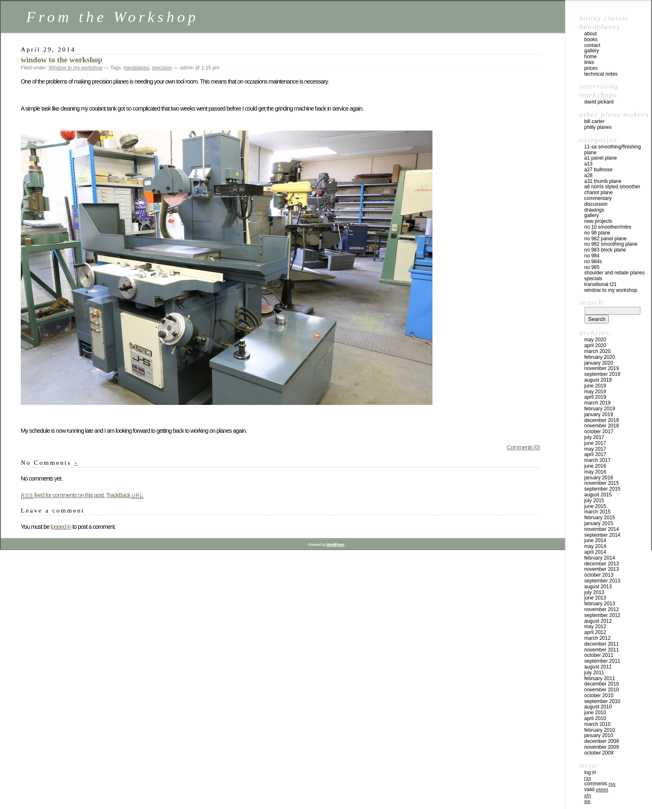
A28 (588, 175)
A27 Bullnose (598, 170)
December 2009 (601, 741)
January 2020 (598, 363)
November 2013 (601, 569)
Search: (592, 302)
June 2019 (595, 386)
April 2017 (595, 454)
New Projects (598, 221)
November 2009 (601, 747)
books (591, 39)
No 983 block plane (605, 250)
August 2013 (598, 586)
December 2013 (601, 564)
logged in (60, 526)
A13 (588, 164)
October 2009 (598, 753)
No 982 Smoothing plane (610, 244)
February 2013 (599, 604)
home (590, 56)
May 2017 (595, 449)
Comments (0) (523, 447)
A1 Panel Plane (600, 158)
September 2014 (602, 535)
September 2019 (602, 374)
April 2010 (595, 718)
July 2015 (594, 500)
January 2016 (598, 478)
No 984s (593, 261)
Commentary (598, 198)
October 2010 (598, 695)
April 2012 (595, 632)
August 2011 (598, 667)
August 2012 (598, 621)
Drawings (594, 210)
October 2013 (598, 575)
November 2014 (601, 529)
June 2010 (595, 712)
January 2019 (598, 414)
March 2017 (597, 460)
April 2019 (595, 397)
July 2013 (594, 592)
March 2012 (597, 638)
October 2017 (598, 431)
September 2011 (602, 661)
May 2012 (595, 626)
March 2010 (597, 724)
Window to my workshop (76, 68)
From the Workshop (112, 16)
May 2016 (595, 472)
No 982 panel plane (605, 239)
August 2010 (598, 707)
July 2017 (594, 437)
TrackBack (124, 495)
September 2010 (602, 701)
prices (591, 68)
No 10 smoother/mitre (607, 227)
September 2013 (602, 581)
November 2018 (601, 426)
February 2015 (599, 517)
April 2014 (595, 552)
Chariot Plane (598, 192)
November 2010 (601, 690)
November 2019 (601, 368)
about (590, 34)
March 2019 (597, 403)
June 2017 (595, 443)
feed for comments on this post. (63, 495)
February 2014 (599, 558)
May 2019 (595, 392)
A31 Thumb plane (602, 181)
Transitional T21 (600, 284)
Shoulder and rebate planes (614, 273)
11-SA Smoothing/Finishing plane (612, 149)
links (589, 62)
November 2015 (601, 483)
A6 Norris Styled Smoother (612, 187)
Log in (590, 772)
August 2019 (598, 380)
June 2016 (595, 466)
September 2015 (602, 489)
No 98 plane (597, 233)
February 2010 (599, 730)
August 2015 (598, 495)
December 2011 (601, 644)
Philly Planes (598, 127)
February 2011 (599, 678)
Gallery (591, 215)
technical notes (600, 74)
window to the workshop (61, 59)
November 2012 (601, 609)
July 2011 (594, 673)
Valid (596, 789)
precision (162, 68)
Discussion (596, 204)
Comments (599, 784)
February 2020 (599, 357)
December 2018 (601, 420)
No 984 (592, 256)
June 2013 (595, 598)
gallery (591, 51)
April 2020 (595, 345)
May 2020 (595, 340)
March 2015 (597, 512)
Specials (593, 278)
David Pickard (599, 102)
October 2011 (598, 655)
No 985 (592, 267)
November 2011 (601, 650)
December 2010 (601, 684)
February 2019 (599, 409)
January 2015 (598, 523)
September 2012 (602, 615)
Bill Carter (594, 121)
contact (592, 45)
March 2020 (597, 351)
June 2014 (595, 540)
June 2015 (595, 506)
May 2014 (595, 546)
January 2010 (598, 735)
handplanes (136, 68)
